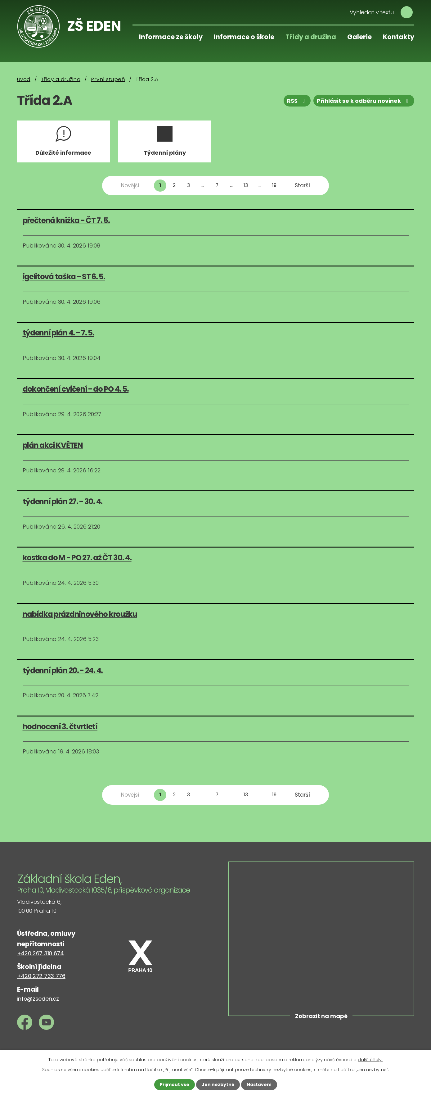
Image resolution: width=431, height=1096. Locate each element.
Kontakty (398, 36)
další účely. (370, 1060)
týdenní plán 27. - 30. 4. (63, 501)
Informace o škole (244, 36)
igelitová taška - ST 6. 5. (64, 276)
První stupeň (108, 79)
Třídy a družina (310, 36)
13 (246, 185)
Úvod (23, 79)
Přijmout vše (174, 1084)
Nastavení (259, 1084)
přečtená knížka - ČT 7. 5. (66, 220)
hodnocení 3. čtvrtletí (60, 726)
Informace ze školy (171, 36)
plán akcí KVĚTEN (53, 445)
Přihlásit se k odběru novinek (364, 101)
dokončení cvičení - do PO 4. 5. (76, 389)
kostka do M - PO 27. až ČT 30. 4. (77, 557)
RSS (297, 101)
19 (274, 185)
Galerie (359, 36)
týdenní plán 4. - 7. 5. (58, 332)
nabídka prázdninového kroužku (80, 614)
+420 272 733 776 (41, 976)
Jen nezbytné (218, 1084)
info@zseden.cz (38, 999)
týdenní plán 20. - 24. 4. (63, 670)
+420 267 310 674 (40, 953)
